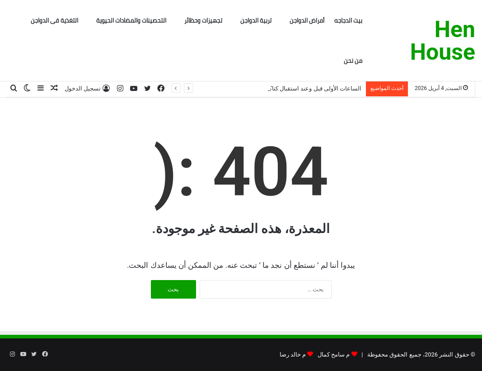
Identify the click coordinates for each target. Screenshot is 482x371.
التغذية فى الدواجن (54, 20)
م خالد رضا (293, 354)
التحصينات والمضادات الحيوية (131, 20)
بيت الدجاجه (348, 20)
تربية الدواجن (255, 20)
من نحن (353, 60)
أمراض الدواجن (307, 20)
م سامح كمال (334, 354)
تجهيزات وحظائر (203, 20)
